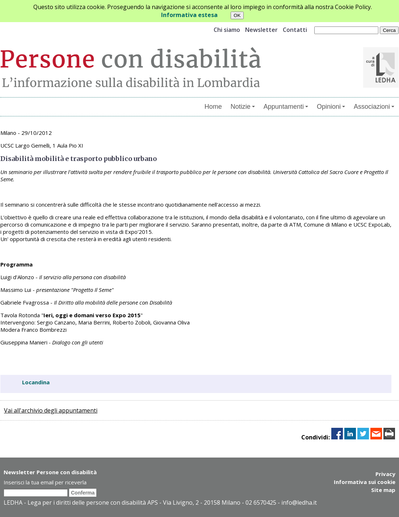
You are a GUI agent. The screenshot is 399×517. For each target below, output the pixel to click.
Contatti (295, 30)
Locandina (36, 382)
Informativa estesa (189, 15)
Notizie (243, 106)
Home (213, 106)
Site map (383, 489)
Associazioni (374, 106)
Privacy (385, 473)
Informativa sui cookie (364, 481)
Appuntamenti (286, 106)
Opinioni (331, 106)
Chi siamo (227, 30)
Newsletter (261, 30)
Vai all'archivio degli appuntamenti (50, 410)
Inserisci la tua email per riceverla (45, 482)
